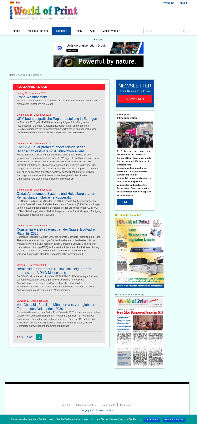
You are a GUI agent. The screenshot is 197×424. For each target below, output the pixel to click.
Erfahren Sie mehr (174, 419)
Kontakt (182, 2)
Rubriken (61, 30)
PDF (125, 201)
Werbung (168, 2)
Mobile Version (111, 30)
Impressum (126, 405)
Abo (92, 30)
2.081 (30, 337)
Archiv (78, 30)
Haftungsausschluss (86, 405)
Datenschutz (108, 405)
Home (16, 30)
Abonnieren (135, 98)
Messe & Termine (38, 30)
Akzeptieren (152, 419)
